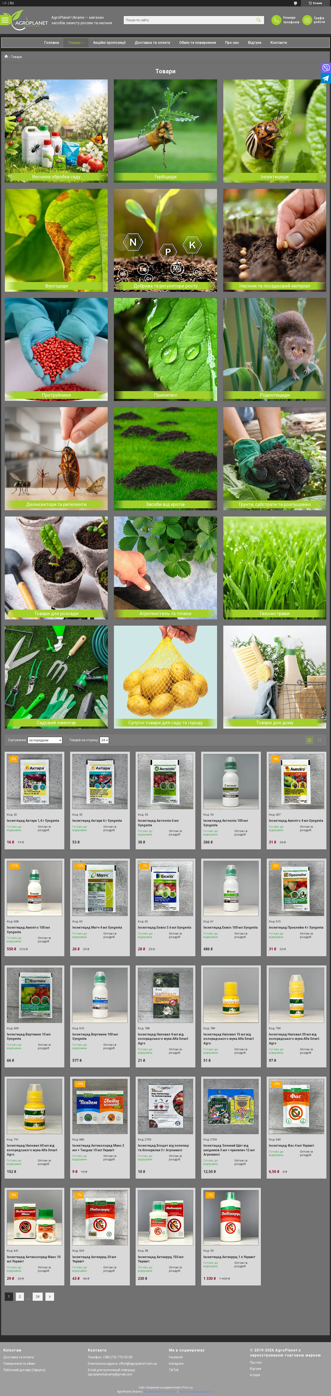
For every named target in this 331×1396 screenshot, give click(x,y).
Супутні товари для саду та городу (165, 722)
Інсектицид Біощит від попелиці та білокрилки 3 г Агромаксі (163, 1148)
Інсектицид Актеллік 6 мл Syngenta (158, 823)
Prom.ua (187, 1387)
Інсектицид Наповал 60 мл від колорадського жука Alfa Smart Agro (32, 1150)
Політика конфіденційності (196, 1391)
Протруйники (56, 395)
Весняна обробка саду (56, 176)
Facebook (176, 1357)
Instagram (176, 1363)
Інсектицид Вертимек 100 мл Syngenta (95, 1037)
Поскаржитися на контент (160, 1391)
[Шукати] (258, 20)
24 (37, 1297)
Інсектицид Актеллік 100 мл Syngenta (225, 823)
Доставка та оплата (152, 42)
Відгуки (254, 42)
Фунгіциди (56, 286)
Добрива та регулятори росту (165, 286)
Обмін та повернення (197, 42)
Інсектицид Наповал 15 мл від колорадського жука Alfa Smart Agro (228, 1039)
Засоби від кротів (165, 504)
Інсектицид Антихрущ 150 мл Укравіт (161, 1259)
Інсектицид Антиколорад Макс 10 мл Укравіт (33, 1259)
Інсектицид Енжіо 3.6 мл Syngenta (164, 927)
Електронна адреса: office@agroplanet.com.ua (122, 1363)
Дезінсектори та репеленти (56, 504)
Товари (74, 42)
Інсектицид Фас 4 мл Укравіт (291, 1145)
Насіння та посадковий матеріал (274, 286)
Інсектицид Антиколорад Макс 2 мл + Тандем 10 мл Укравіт (98, 1148)
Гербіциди (165, 176)
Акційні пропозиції (109, 42)
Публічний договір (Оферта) (24, 1370)
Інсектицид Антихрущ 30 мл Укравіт (94, 1259)
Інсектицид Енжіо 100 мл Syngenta (230, 927)
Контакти (279, 42)
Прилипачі (165, 395)
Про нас (232, 42)
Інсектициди (275, 176)
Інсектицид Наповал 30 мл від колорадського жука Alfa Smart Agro (294, 1039)
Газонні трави (274, 613)
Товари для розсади (56, 613)
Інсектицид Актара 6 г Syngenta (97, 820)
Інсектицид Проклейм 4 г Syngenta (296, 927)
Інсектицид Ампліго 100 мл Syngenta (28, 930)
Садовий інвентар (56, 722)
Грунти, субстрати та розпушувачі (275, 504)
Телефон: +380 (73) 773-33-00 (110, 1357)
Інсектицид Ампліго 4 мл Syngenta (296, 820)
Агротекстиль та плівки (165, 613)
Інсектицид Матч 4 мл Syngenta (97, 927)
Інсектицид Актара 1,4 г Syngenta (33, 820)
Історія (255, 1375)
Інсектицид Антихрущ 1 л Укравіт (229, 1257)
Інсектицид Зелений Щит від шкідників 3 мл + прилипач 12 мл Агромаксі (229, 1150)
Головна (51, 42)
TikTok (174, 1370)
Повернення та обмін (19, 1363)
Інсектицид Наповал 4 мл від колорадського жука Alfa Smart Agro (163, 1039)
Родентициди (275, 395)
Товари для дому (274, 722)
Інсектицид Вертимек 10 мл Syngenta (29, 1037)
